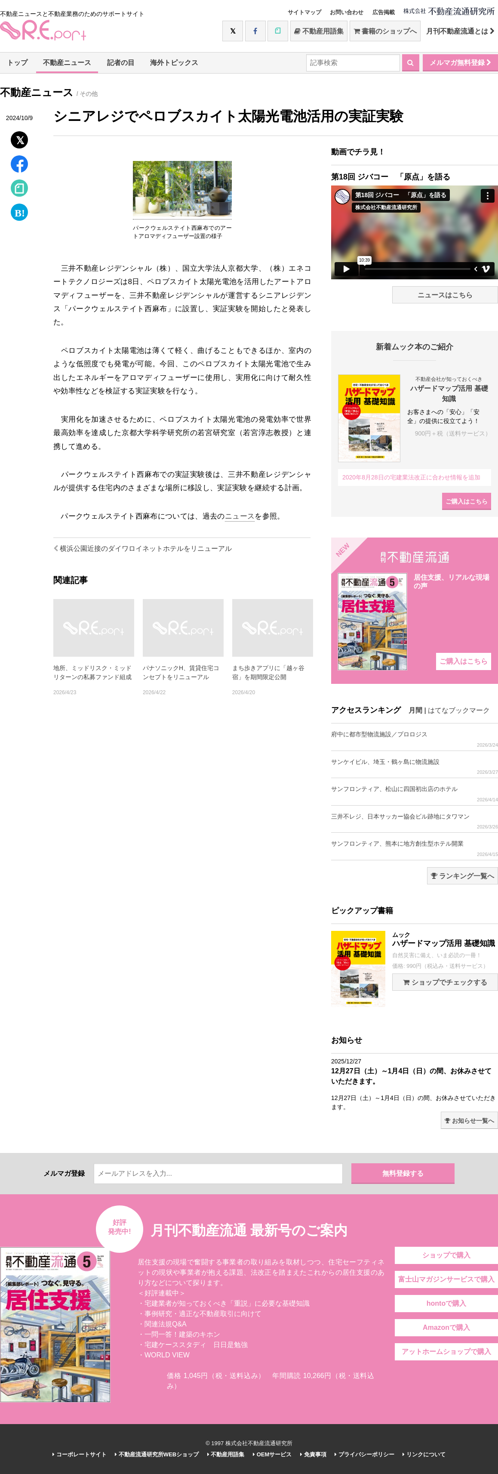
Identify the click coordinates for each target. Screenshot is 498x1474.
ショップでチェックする (445, 982)
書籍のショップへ (385, 31)
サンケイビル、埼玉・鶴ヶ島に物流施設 (414, 766)
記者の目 (121, 62)
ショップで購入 (446, 1255)
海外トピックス (174, 62)
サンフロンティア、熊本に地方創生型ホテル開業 (414, 848)
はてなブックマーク (459, 710)
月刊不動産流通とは (460, 31)
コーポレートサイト (79, 1454)
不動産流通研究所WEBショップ (157, 1454)
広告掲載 (383, 12)
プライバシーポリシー (364, 1454)
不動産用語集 (319, 31)
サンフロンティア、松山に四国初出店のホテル (414, 793)
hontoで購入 (446, 1303)
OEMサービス (272, 1454)
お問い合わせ (346, 12)
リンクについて (424, 1454)
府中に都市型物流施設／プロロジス (414, 739)
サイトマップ (304, 12)
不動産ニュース (67, 62)
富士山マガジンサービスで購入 (446, 1279)
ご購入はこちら (467, 501)
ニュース (240, 516)
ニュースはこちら (445, 295)
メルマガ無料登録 (460, 62)
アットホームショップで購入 (446, 1351)
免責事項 (313, 1454)
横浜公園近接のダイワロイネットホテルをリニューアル (142, 548)
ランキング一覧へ (462, 876)
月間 (415, 710)
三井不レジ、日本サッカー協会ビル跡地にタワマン (414, 821)
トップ (17, 62)
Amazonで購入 (446, 1327)
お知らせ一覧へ (469, 1120)
